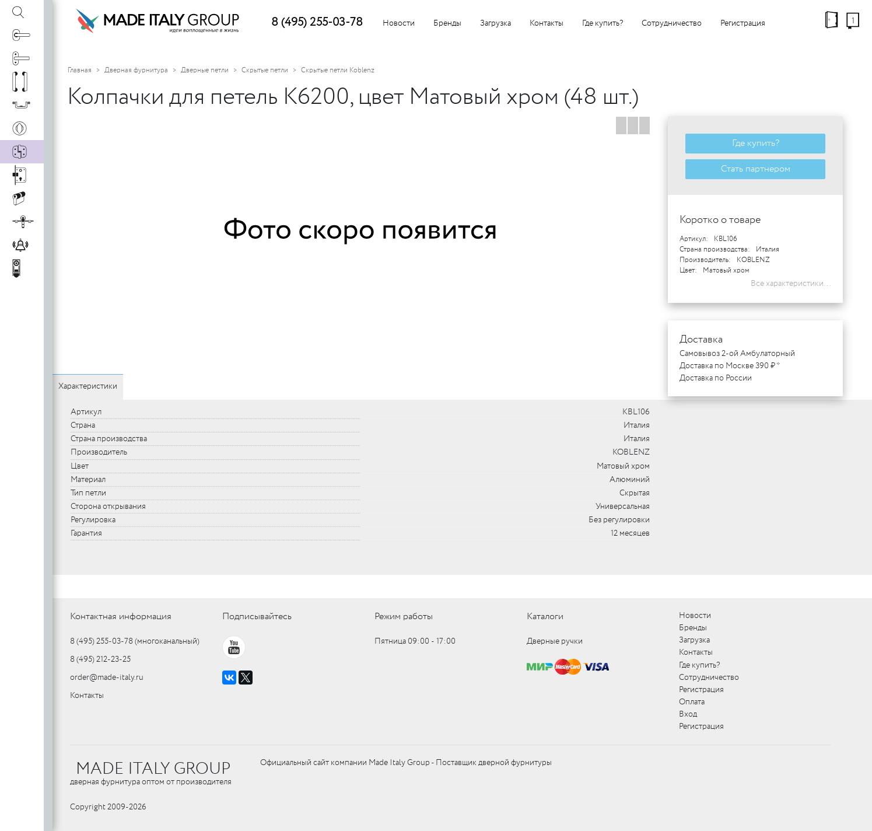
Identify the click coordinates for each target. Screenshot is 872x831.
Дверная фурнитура (136, 70)
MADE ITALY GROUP (153, 769)
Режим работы (403, 616)
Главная (80, 70)
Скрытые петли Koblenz (337, 70)
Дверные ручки (555, 641)
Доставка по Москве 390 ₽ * (730, 366)
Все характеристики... (791, 283)
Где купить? (602, 23)
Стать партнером (755, 169)
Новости (399, 23)
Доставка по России (716, 378)
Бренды (447, 23)
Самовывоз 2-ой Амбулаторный (737, 353)
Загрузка (495, 23)
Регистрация (742, 23)
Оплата (692, 702)
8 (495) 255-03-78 (317, 22)
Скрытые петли (264, 70)
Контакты (546, 23)
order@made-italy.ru (106, 677)
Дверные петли (205, 70)
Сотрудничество (672, 23)
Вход (688, 714)
